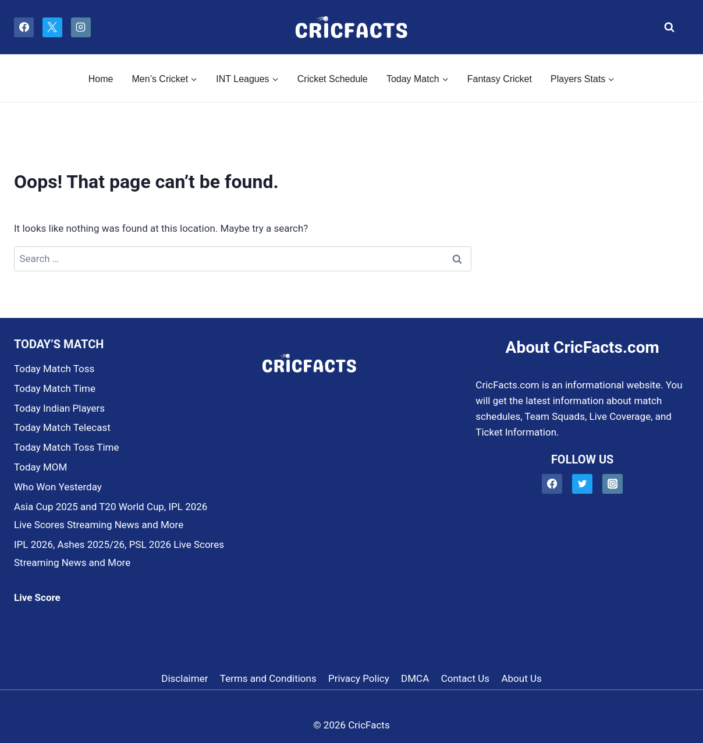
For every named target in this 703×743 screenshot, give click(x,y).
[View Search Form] (666, 27)
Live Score (37, 597)
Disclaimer (184, 678)
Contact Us (465, 678)
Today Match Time (54, 388)
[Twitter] (582, 484)
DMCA (415, 678)
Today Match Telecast (62, 427)
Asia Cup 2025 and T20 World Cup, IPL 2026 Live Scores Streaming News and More (110, 515)
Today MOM (40, 467)
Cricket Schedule (332, 79)
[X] (52, 27)
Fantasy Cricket (499, 79)
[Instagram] (81, 27)
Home (100, 79)
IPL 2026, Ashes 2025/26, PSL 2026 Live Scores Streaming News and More (119, 553)
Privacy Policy (358, 678)
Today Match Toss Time (66, 447)
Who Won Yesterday (58, 487)
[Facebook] (24, 27)
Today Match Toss (54, 368)
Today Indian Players (59, 408)
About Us (521, 678)
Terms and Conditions (268, 678)
